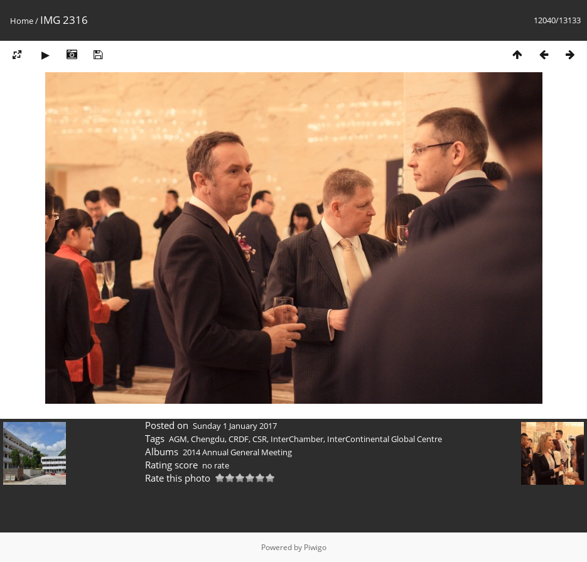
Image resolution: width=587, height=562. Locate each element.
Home (21, 20)
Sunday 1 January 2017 (235, 425)
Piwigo (315, 547)
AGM (178, 439)
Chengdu (208, 439)
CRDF (239, 439)
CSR (259, 439)
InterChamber (297, 439)
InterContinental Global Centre (384, 439)
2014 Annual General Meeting (237, 452)
